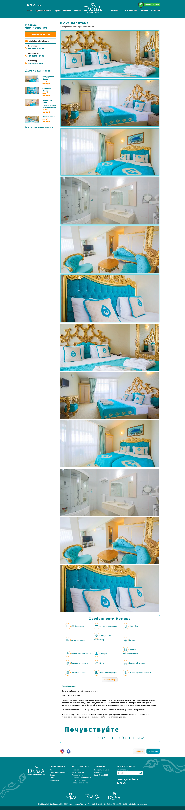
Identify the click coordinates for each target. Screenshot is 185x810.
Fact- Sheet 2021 (101, 775)
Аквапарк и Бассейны (81, 778)
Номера (75, 770)
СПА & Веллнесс (130, 11)
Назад (139, 751)
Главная (153, 751)
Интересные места (80, 783)
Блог (51, 778)
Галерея (97, 772)
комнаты (115, 11)
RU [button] (40, 5)
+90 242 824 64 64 (36, 48)
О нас (29, 11)
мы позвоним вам (41, 34)
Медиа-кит (54, 780)
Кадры (52, 775)
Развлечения (77, 775)
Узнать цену (109, 680)
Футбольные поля (43, 11)
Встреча (144, 11)
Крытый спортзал (63, 11)
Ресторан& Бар (78, 772)
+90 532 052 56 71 (35, 63)
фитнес (77, 11)
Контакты (155, 11)
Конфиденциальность (58, 772)
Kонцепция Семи (101, 770)
